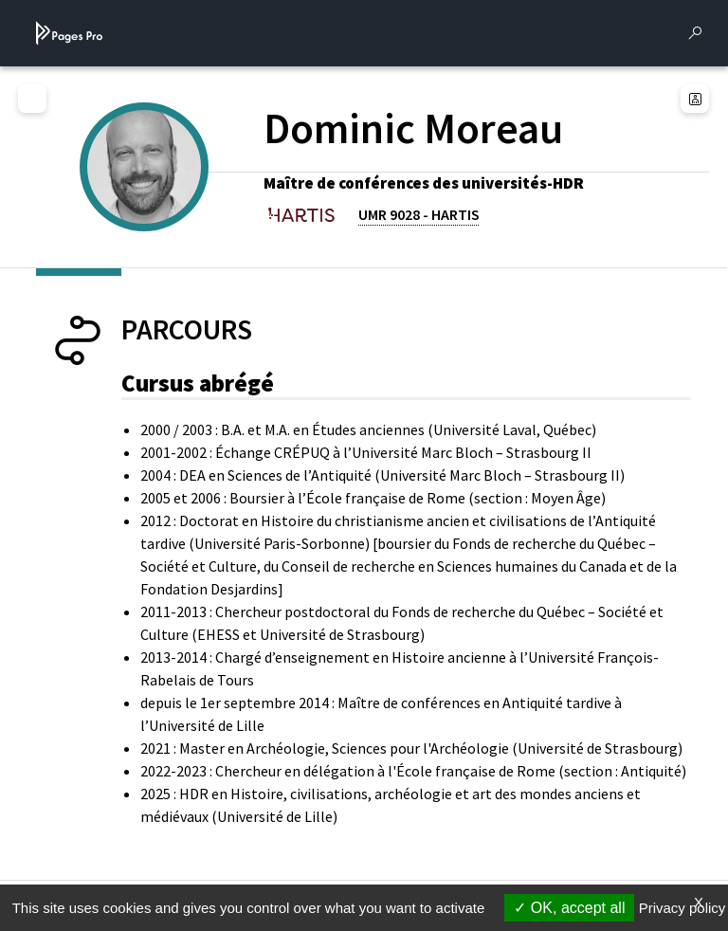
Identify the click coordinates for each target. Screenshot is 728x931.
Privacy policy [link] (682, 908)
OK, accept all (569, 908)
